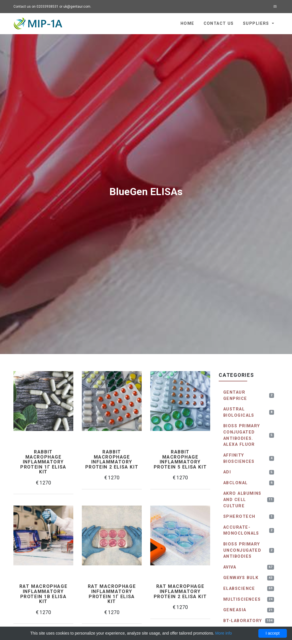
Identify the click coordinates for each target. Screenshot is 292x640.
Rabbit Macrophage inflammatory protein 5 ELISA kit (180, 459)
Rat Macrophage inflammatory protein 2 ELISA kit (180, 591)
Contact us (219, 23)
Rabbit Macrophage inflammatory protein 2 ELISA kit (111, 459)
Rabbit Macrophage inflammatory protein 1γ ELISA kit (43, 462)
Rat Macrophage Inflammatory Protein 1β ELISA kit (43, 594)
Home (187, 23)
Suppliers (257, 23)
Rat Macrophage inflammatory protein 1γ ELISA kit (112, 594)
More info (223, 633)
